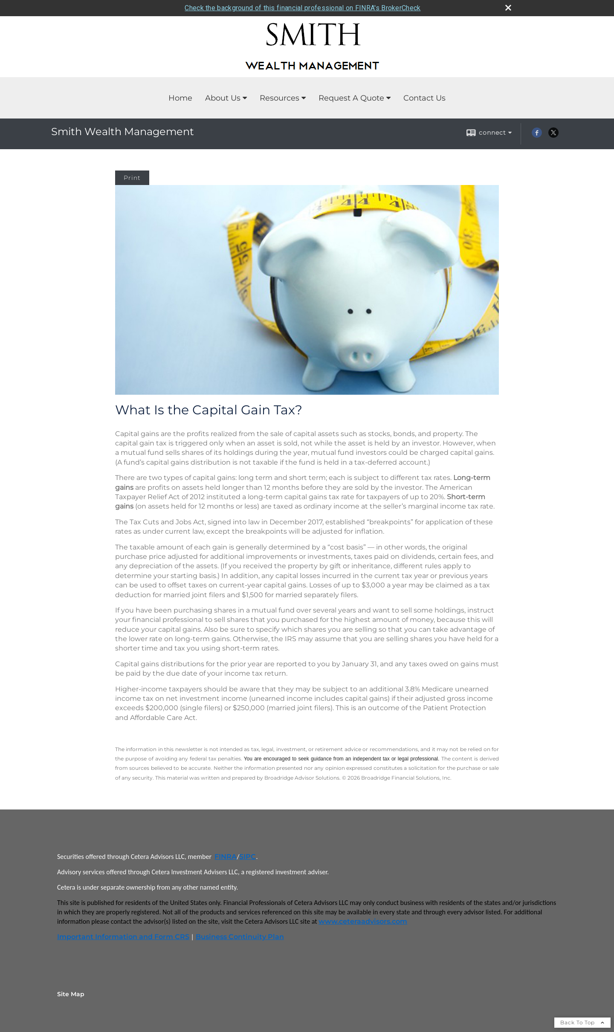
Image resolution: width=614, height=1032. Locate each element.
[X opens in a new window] (553, 135)
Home (180, 98)
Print (132, 178)
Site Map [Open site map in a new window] (70, 994)
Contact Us (424, 98)
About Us (222, 98)
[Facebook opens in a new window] (537, 135)
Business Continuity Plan (240, 937)
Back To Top (582, 1022)
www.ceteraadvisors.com (363, 921)
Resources (279, 98)
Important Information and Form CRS (123, 937)
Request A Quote (351, 98)
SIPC (247, 857)
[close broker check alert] (508, 7)
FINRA (225, 857)
